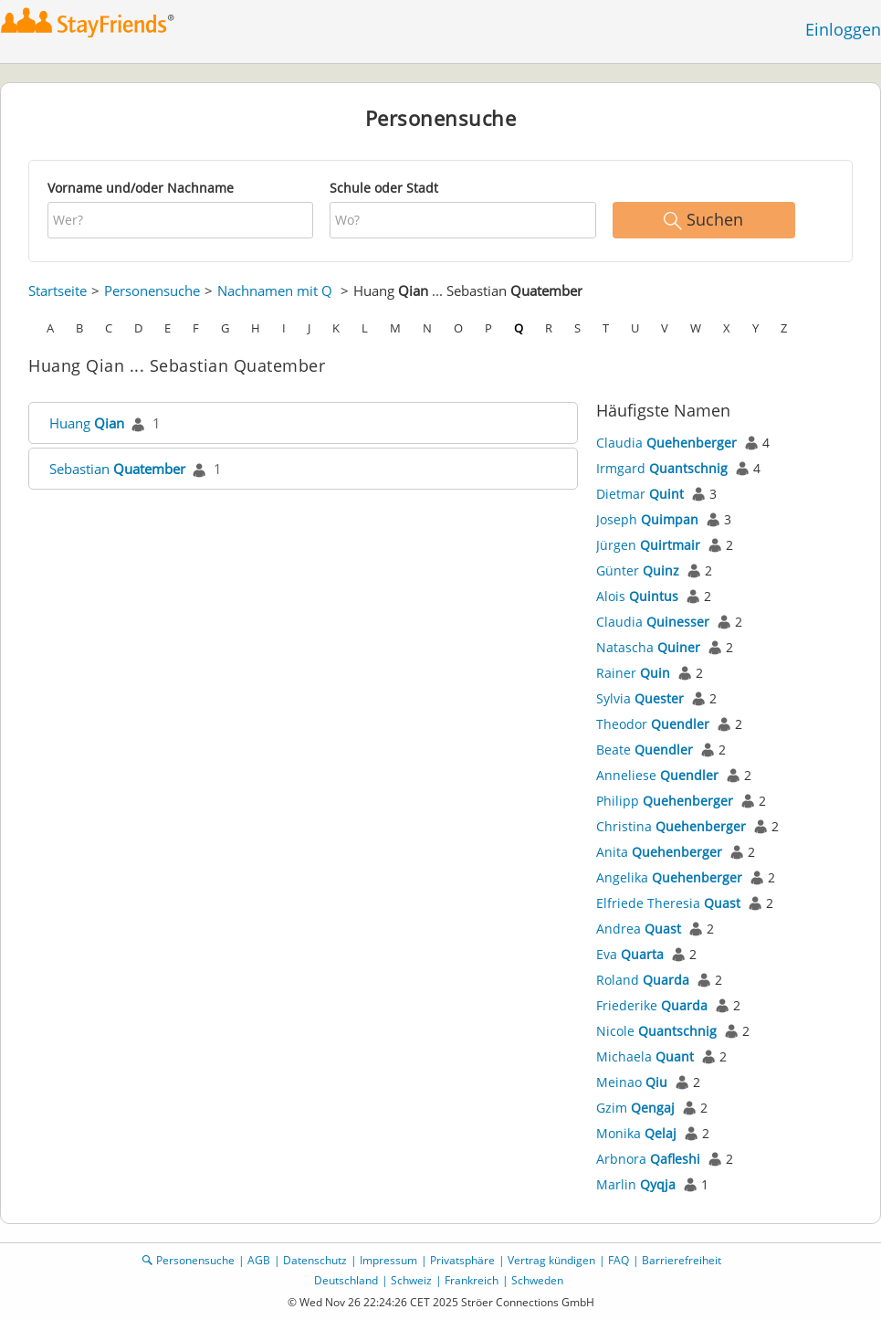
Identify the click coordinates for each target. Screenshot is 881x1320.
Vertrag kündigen (551, 1260)
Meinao (631, 1082)
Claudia (666, 442)
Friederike (652, 1005)
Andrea (638, 928)
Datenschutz (315, 1260)
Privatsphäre (462, 1260)
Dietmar (640, 493)
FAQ (618, 1260)
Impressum (388, 1260)
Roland (642, 979)
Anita (659, 852)
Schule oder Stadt (384, 187)
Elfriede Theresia (668, 903)
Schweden (537, 1280)
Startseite (57, 290)
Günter (637, 570)
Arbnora (648, 1158)
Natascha (648, 647)
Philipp (664, 800)
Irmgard (662, 468)
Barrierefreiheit (681, 1260)
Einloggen (843, 29)
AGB (258, 1260)
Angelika (669, 877)
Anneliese (657, 775)
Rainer (633, 672)
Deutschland (346, 1280)
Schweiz (411, 1280)
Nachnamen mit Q (274, 290)
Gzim (635, 1107)
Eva (630, 954)
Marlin (636, 1184)
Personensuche (152, 290)
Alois (637, 596)
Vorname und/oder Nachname (140, 187)
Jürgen (648, 545)
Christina (671, 826)
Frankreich (471, 1280)
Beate (644, 749)
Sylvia (640, 698)
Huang (86, 423)
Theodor (652, 724)
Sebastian (117, 468)
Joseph (647, 519)
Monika (636, 1133)
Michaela (645, 1056)
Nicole (656, 1031)
